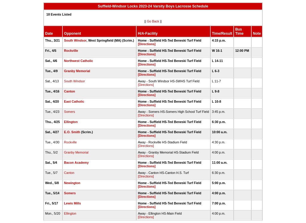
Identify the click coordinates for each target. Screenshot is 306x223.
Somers (69, 111)
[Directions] (146, 44)
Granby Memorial (77, 71)
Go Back (153, 21)
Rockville (71, 50)
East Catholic (74, 101)
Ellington (71, 122)
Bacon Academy (76, 162)
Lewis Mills (72, 203)
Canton (69, 91)
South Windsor (75, 40)
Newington (72, 183)
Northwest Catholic (78, 61)
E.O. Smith (72, 132)
